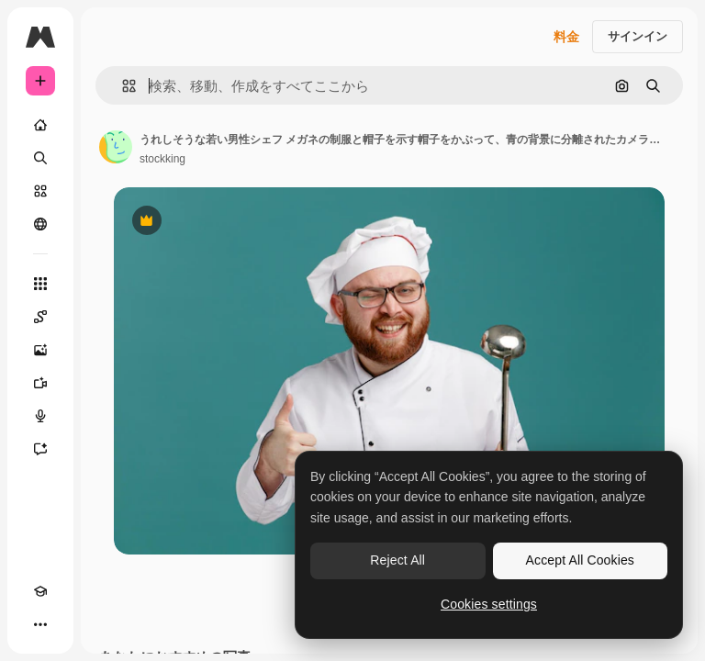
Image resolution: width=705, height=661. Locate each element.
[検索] (40, 158)
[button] (121, 86)
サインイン (637, 36)
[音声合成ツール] (40, 416)
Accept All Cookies (580, 560)
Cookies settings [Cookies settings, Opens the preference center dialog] (489, 604)
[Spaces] (40, 316)
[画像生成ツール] (40, 349)
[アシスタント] (40, 449)
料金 (566, 36)
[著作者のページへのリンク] (115, 146)
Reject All (397, 560)
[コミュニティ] (40, 224)
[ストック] (40, 191)
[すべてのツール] (40, 283)
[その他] (40, 624)
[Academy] (40, 591)
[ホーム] (40, 125)
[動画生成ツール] (40, 383)
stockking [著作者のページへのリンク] (162, 158)
